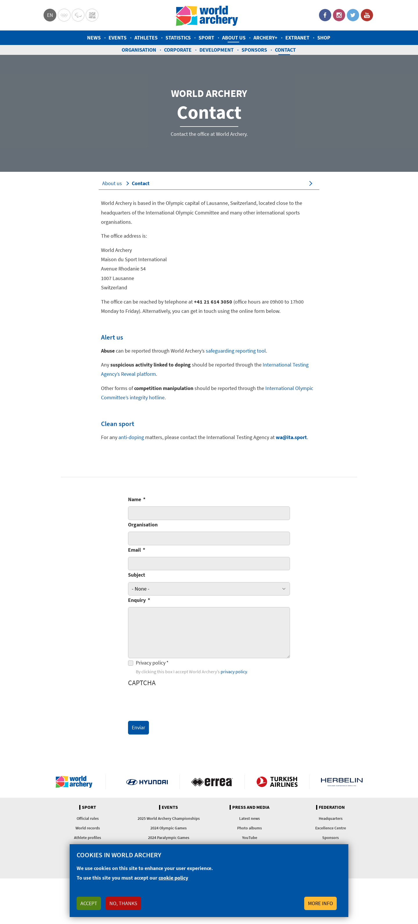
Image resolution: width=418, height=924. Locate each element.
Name (134, 499)
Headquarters (331, 818)
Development (216, 49)
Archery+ (265, 37)
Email (134, 549)
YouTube (367, 15)
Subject (136, 574)
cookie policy (173, 877)
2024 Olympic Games (168, 828)
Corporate (178, 49)
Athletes (146, 37)
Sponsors (254, 49)
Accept (88, 903)
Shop (323, 37)
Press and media (250, 807)
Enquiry (137, 600)
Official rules (88, 818)
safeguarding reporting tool (236, 350)
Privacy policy (150, 662)
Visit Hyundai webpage (147, 782)
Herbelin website (342, 782)
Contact (285, 49)
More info (320, 903)
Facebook (325, 15)
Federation (332, 807)
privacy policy (234, 671)
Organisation (139, 49)
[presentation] (172, 702)
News (94, 37)
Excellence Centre (330, 828)
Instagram (339, 15)
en (50, 15)
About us (234, 37)
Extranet (297, 37)
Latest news (249, 818)
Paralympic (78, 15)
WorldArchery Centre (92, 15)
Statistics (178, 37)
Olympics (64, 15)
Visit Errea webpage (212, 782)
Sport (206, 37)
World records (87, 828)
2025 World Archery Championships (169, 818)
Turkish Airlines (277, 782)
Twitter (353, 15)
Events (118, 37)
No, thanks (123, 903)
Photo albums (249, 828)
